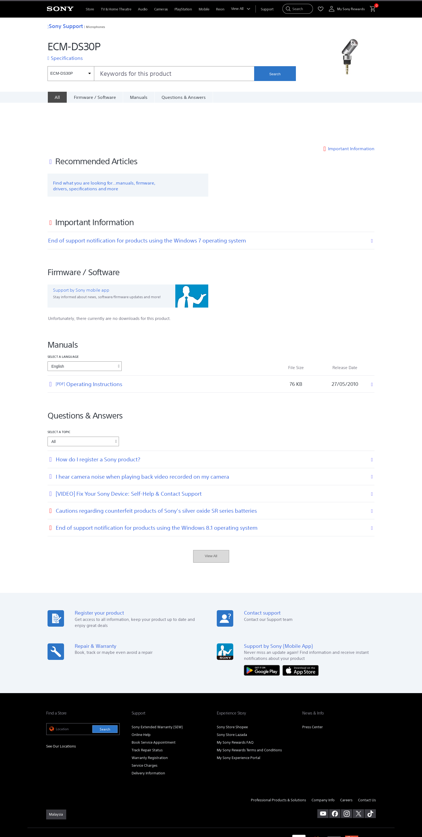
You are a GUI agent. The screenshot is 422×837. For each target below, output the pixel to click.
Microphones (95, 27)
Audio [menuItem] (142, 9)
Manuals (139, 97)
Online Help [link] (141, 696)
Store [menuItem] (90, 9)
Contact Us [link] (367, 762)
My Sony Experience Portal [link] (238, 720)
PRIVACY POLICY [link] (93, 802)
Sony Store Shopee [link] (232, 689)
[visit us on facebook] (334, 775)
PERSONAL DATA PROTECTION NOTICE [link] (136, 802)
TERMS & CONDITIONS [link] (62, 802)
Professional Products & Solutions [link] (278, 762)
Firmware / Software (95, 97)
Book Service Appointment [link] (154, 704)
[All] (57, 97)
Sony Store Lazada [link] (232, 696)
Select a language (63, 319)
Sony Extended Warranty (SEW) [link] (157, 689)
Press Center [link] (312, 689)
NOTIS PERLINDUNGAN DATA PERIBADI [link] (74, 807)
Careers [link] (346, 762)
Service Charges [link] (144, 727)
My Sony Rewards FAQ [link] (235, 704)
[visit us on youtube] (323, 775)
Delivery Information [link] (148, 735)
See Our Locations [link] (61, 708)
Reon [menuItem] (220, 9)
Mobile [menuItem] (204, 9)
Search (275, 74)
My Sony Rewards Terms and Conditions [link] (249, 712)
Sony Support (65, 26)
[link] (56, 777)
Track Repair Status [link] (147, 712)
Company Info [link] (323, 762)
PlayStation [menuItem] (183, 9)
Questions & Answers (184, 97)
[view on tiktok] (370, 775)
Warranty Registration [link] (150, 720)
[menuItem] (267, 9)
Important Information (351, 111)
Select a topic (59, 394)
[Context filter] (71, 73)
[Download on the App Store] (300, 632)
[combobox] (151, 73)
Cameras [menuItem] (161, 9)
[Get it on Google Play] (263, 632)
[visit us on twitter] (358, 775)
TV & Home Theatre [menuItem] (116, 9)
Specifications (67, 58)
